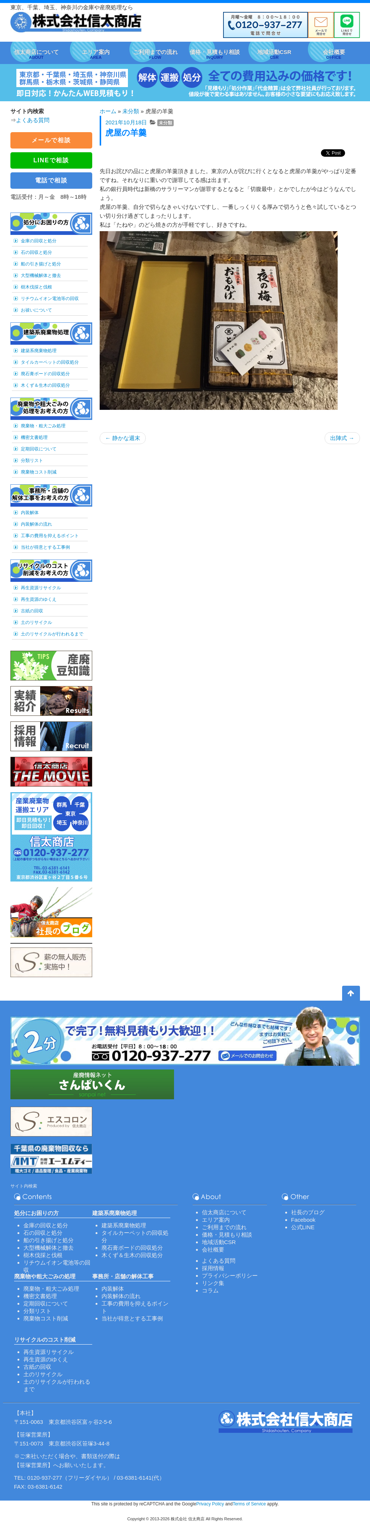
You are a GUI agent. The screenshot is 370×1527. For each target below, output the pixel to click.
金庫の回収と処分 (39, 240)
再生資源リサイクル (41, 587)
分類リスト (32, 460)
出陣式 (342, 438)
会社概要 (213, 1249)
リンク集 (213, 1283)
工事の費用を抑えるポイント (50, 535)
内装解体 (30, 512)
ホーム (108, 111)
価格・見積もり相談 (227, 1234)
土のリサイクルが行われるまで (52, 634)
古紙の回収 (32, 610)
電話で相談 (51, 180)
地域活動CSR (219, 1242)
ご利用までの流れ (224, 1227)
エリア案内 (216, 1220)
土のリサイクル (36, 622)
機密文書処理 (34, 437)
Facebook (303, 1220)
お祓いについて (36, 310)
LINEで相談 (51, 160)
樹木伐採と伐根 (36, 287)
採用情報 (213, 1268)
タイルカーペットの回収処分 (50, 362)
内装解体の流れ (36, 524)
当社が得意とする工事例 (45, 547)
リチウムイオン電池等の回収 (50, 298)
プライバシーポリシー (230, 1275)
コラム (210, 1290)
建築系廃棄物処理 (39, 350)
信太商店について (224, 1212)
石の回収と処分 (36, 252)
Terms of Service (249, 1504)
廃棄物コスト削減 (39, 472)
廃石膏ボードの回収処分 (45, 373)
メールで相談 (51, 140)
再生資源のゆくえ (39, 599)
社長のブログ (308, 1212)
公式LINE (303, 1227)
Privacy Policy (210, 1504)
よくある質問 (32, 120)
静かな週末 (122, 438)
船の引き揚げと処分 (41, 264)
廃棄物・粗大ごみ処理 (43, 425)
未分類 (130, 111)
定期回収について (39, 449)
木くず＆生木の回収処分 (45, 385)
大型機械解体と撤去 (41, 275)
